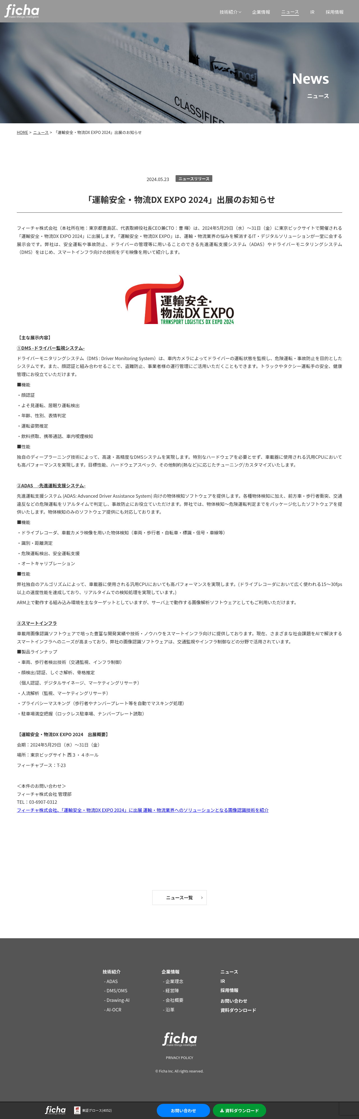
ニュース (290, 11)
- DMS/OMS (115, 990)
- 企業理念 (173, 981)
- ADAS (111, 981)
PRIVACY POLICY (179, 1057)
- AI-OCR (112, 1009)
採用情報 (335, 11)
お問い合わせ (183, 1110)
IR (312, 11)
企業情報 (261, 11)
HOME (22, 132)
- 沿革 (168, 1009)
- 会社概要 (173, 1000)
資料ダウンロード (239, 1110)
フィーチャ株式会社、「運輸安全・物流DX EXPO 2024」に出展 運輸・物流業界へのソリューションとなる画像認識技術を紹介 (142, 810)
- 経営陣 (171, 990)
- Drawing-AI (117, 1000)
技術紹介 (229, 11)
